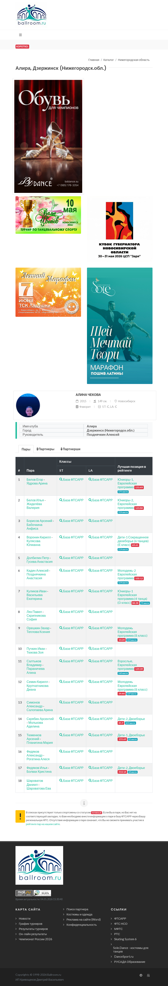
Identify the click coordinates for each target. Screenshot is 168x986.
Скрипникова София (36, 617)
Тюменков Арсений (34, 737)
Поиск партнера (77, 909)
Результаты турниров (33, 928)
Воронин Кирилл (39, 537)
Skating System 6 (125, 939)
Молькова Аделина (35, 724)
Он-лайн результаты (33, 934)
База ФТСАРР (71, 479)
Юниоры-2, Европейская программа (127, 503)
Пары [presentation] (26, 449)
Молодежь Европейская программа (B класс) (132, 631)
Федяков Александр (34, 753)
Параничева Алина (35, 670)
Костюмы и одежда (79, 914)
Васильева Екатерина (34, 596)
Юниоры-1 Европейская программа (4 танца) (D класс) (132, 596)
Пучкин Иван (36, 648)
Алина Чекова (88, 394)
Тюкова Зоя (35, 652)
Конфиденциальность (82, 924)
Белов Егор (35, 479)
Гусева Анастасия (40, 561)
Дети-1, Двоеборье (131, 735)
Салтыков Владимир (34, 663)
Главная (93, 59)
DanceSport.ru (123, 956)
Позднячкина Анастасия (36, 576)
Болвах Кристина (39, 771)
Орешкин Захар (38, 628)
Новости (24, 918)
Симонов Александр (34, 704)
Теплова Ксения (38, 632)
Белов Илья (35, 500)
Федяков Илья (37, 768)
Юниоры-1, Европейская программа (127, 483)
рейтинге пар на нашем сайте (43, 824)
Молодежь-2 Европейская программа (127, 574)
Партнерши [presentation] (70, 449)
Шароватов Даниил (35, 782)
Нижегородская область (134, 59)
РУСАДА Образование (129, 961)
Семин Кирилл (37, 681)
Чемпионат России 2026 (35, 939)
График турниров (30, 923)
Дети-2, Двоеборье (131, 719)
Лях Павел (34, 612)
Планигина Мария (40, 742)
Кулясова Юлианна (33, 543)
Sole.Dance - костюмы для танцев (130, 949)
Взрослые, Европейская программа (127, 664)
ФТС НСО (120, 923)
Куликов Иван (36, 591)
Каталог (108, 59)
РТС (117, 934)
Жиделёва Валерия (34, 505)
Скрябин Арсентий (40, 719)
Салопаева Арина (40, 710)
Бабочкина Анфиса (34, 526)
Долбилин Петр (38, 558)
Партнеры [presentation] (45, 449)
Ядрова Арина (37, 483)
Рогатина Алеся (38, 759)
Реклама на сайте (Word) (84, 919)
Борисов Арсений (39, 521)
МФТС (118, 928)
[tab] (26, 449)
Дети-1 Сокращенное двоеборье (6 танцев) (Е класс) (133, 541)
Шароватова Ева (39, 788)
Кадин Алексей (37, 570)
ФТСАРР (120, 918)
